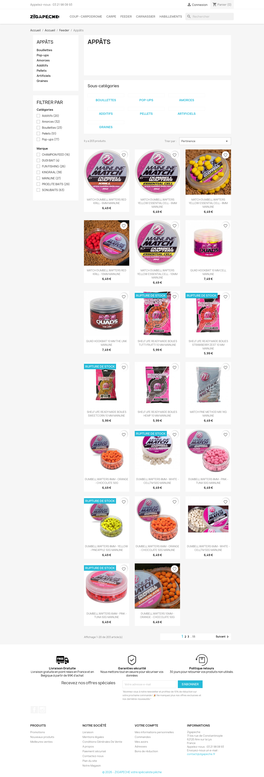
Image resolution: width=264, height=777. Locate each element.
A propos (88, 746)
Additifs (42, 65)
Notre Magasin (91, 765)
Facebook (34, 709)
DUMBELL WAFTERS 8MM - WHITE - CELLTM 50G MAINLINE (157, 481)
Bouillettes (44, 50)
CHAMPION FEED (56, 155)
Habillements (171, 16)
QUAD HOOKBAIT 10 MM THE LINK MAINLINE (106, 343)
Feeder (126, 16)
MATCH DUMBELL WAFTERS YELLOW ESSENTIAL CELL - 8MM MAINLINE (208, 203)
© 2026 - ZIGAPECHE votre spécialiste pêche (132, 772)
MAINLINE (51, 178)
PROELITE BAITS (56, 184)
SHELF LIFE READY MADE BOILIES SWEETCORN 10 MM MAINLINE (106, 413)
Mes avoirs (141, 741)
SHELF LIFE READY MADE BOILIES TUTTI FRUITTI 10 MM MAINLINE (157, 343)
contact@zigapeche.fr (201, 754)
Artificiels (44, 76)
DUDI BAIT (51, 160)
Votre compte (146, 725)
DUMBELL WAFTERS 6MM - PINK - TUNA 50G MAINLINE (107, 615)
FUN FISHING (54, 166)
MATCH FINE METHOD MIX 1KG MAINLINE (208, 413)
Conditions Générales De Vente (102, 741)
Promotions (37, 732)
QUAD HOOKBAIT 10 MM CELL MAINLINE (208, 272)
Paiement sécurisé (94, 751)
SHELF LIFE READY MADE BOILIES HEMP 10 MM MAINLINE (157, 413)
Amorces (43, 60)
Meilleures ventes (41, 741)
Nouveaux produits (42, 737)
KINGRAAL (52, 172)
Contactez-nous (93, 756)
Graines (42, 81)
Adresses (141, 746)
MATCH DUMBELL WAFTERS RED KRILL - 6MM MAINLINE (106, 201)
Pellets (42, 71)
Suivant (223, 637)
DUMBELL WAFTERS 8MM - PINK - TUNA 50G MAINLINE (208, 481)
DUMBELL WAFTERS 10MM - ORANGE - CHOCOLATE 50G (157, 615)
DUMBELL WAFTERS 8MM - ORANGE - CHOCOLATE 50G (106, 481)
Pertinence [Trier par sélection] (205, 141)
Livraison (88, 732)
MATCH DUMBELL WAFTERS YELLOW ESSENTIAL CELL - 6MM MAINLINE (157, 203)
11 (193, 636)
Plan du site (89, 761)
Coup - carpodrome (86, 16)
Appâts (45, 42)
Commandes (143, 737)
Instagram (42, 709)
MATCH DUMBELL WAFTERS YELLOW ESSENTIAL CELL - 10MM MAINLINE (157, 274)
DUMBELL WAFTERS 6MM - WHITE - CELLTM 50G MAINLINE (208, 548)
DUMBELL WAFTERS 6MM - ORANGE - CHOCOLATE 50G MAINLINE (157, 548)
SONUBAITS (53, 190)
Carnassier (145, 16)
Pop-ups (43, 55)
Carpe (111, 16)
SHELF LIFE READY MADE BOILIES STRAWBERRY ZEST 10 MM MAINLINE (208, 344)
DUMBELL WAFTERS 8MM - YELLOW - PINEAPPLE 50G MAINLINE (106, 548)
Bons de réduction (146, 751)
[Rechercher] (209, 16)
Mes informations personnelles (154, 732)
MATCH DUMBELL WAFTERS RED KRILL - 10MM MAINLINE (106, 272)
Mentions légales (93, 737)
